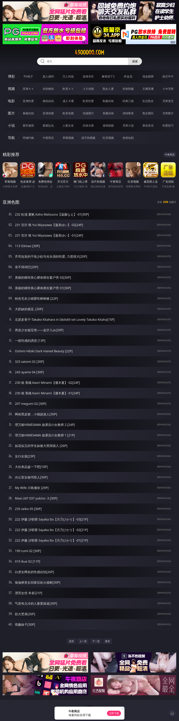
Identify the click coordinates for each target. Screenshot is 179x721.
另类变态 (168, 101)
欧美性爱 (88, 101)
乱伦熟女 (148, 101)
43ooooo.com (89, 52)
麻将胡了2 (108, 76)
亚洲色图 (48, 113)
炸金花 (128, 76)
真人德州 (48, 76)
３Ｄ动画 (88, 89)
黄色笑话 (148, 125)
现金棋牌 (148, 76)
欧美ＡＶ (68, 89)
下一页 (96, 641)
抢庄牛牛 (168, 76)
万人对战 (68, 76)
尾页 (107, 641)
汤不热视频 (88, 138)
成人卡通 (68, 101)
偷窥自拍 (28, 113)
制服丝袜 (108, 101)
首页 (71, 641)
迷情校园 (108, 125)
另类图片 (168, 113)
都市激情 (28, 125)
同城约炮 (28, 138)
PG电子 (28, 76)
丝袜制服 (128, 89)
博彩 (11, 76)
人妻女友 (68, 125)
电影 (11, 100)
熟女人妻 (108, 89)
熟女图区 (148, 113)
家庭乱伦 (48, 125)
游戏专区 (88, 76)
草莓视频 (68, 138)
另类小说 (128, 125)
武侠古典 (88, 125)
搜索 (135, 61)
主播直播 (148, 89)
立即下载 (114, 713)
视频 (11, 88)
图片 (11, 113)
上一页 (83, 641)
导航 (11, 137)
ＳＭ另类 (168, 89)
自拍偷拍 (48, 89)
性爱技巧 (168, 125)
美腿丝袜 (108, 113)
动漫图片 (88, 113)
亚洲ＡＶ (28, 89)
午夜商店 (48, 138)
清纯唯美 (128, 113)
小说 (11, 125)
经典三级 (128, 101)
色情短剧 (128, 138)
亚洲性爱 (28, 101)
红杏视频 (108, 138)
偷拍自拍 (48, 101)
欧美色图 (68, 113)
